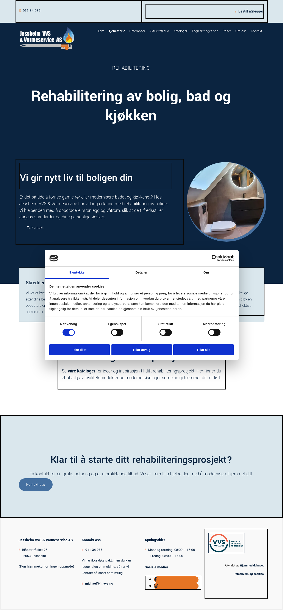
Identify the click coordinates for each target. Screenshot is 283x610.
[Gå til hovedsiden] (47, 49)
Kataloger (180, 31)
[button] (35, 227)
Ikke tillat (79, 350)
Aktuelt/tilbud (159, 31)
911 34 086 (32, 10)
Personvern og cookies (249, 574)
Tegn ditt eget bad (205, 31)
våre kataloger (81, 371)
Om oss (241, 31)
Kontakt (256, 31)
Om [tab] (206, 272)
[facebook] (155, 579)
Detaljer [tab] (142, 272)
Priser (227, 31)
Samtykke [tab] (76, 272)
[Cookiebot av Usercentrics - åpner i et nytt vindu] (215, 258)
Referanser (137, 31)
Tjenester (115, 31)
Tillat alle (203, 350)
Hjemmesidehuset (252, 565)
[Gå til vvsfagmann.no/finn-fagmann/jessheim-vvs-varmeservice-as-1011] (226, 552)
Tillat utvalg (141, 350)
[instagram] (156, 586)
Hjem (100, 31)
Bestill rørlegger (250, 11)
